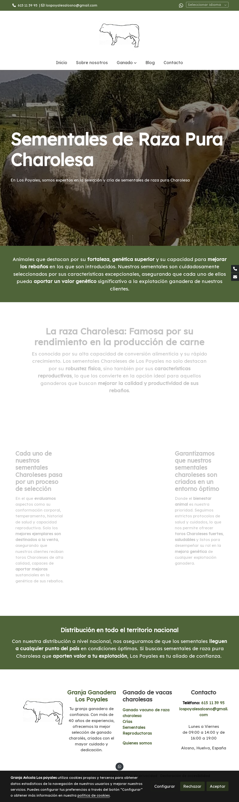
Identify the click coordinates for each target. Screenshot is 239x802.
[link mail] (235, 277)
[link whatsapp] (181, 5)
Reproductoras (137, 733)
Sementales (134, 727)
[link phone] (235, 269)
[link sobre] (35, 710)
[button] (126, 62)
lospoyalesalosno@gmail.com (71, 5)
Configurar (164, 786)
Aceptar (217, 786)
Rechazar (192, 786)
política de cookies (93, 795)
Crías (127, 721)
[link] (119, 33)
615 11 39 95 (27, 5)
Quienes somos (137, 742)
